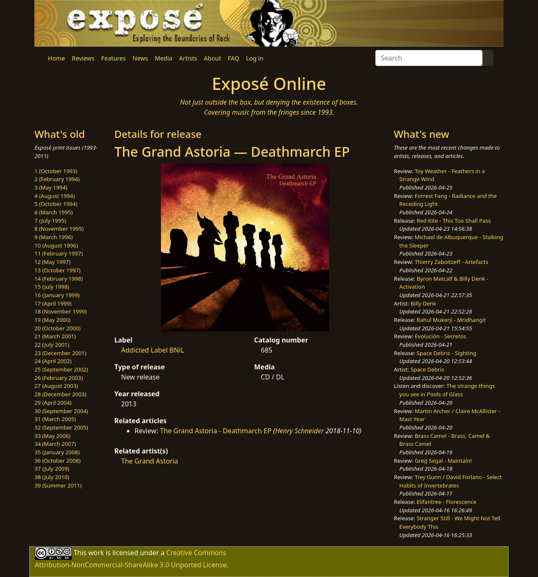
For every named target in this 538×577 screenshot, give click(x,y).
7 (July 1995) (50, 220)
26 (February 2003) (58, 378)
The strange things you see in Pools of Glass (447, 390)
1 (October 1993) (55, 171)
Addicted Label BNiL (152, 350)
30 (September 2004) (61, 411)
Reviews (83, 58)
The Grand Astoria (149, 461)
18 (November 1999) (60, 311)
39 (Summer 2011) (58, 485)
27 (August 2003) (56, 386)
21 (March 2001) (55, 336)
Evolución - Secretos (440, 336)
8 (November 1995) (59, 228)
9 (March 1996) (53, 237)
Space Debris (427, 369)
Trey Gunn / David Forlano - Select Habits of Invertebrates (450, 481)
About (212, 58)
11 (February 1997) (58, 253)
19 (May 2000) (52, 320)
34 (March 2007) (55, 444)
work (96, 552)
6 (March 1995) (53, 212)
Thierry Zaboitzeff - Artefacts (451, 262)
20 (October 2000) (57, 328)
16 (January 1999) (56, 295)
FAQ (233, 58)
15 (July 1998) (51, 286)
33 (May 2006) (52, 436)
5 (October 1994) (55, 204)
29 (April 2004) (52, 402)
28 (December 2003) (60, 394)
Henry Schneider (299, 430)
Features (113, 58)
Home (56, 58)
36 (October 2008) (57, 460)
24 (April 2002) (52, 361)
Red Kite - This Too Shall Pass (454, 220)
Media (163, 58)
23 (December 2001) (60, 353)
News (140, 58)
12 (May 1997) (52, 262)
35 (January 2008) (56, 452)
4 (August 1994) (54, 196)
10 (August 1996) (56, 245)
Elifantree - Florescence (446, 502)
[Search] (429, 58)
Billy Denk (423, 303)
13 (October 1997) (57, 270)
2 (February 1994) (56, 179)
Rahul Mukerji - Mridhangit (451, 320)
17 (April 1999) (52, 303)
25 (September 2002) (61, 369)
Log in (254, 58)
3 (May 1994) (50, 187)
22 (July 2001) (51, 344)
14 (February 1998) (58, 278)
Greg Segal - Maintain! (443, 460)
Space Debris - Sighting (446, 353)
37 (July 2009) (51, 468)
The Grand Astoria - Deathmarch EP (216, 430)
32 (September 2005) (61, 427)
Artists (188, 58)
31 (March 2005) (55, 419)
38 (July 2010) (51, 477)
